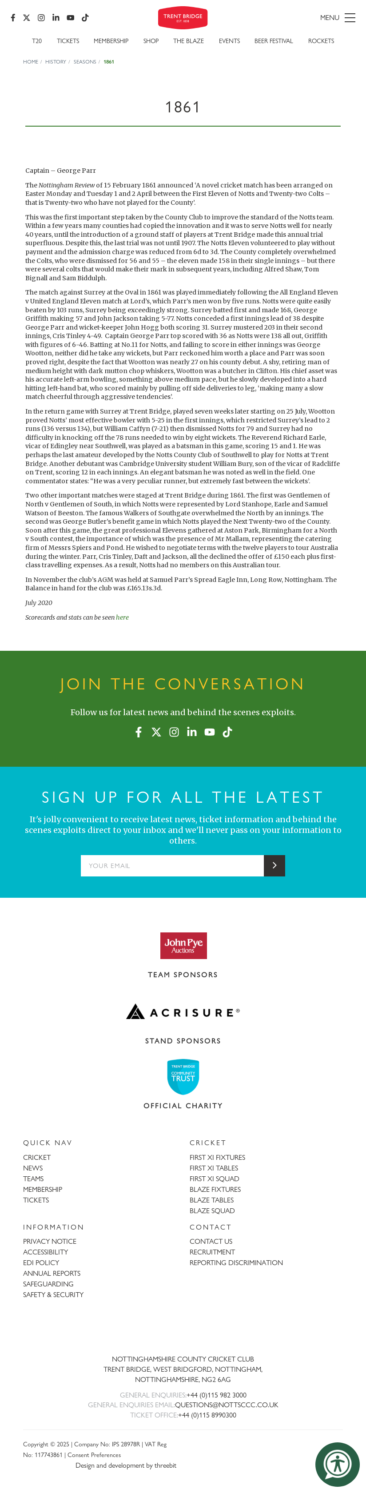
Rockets (321, 40)
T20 (37, 40)
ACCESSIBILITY (45, 1252)
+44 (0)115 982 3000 (217, 1395)
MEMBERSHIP (42, 1189)
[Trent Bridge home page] (183, 1330)
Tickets (68, 40)
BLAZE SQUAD (212, 1210)
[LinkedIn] (56, 17)
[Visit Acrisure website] (183, 1011)
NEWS (33, 1168)
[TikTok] (85, 17)
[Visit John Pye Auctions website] (183, 945)
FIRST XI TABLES (214, 1168)
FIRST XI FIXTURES (217, 1157)
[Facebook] (13, 17)
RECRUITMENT (212, 1252)
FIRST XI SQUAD (214, 1178)
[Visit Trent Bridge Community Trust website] (183, 1077)
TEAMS (33, 1178)
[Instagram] (41, 17)
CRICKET (37, 1157)
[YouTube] (70, 17)
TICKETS (36, 1200)
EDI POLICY (41, 1262)
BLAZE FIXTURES (215, 1189)
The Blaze (188, 40)
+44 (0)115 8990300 (207, 1415)
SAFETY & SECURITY (53, 1294)
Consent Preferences (94, 1454)
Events (229, 40)
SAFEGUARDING (48, 1284)
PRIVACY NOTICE (49, 1241)
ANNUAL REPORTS (51, 1273)
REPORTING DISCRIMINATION (236, 1262)
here (122, 617)
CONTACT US (211, 1241)
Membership (111, 40)
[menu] (301, 18)
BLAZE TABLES (212, 1200)
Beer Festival (274, 40)
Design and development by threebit (126, 1465)
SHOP (151, 40)
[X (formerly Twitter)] (26, 17)
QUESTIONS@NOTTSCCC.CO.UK (226, 1405)
